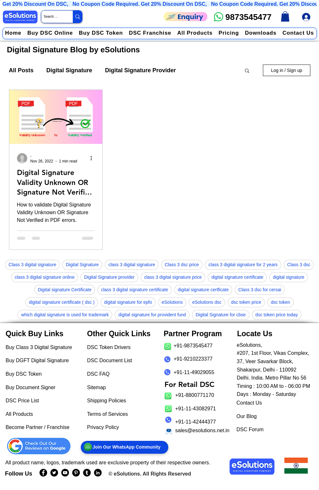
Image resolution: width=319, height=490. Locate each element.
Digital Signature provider (109, 277)
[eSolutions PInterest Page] (76, 473)
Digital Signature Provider (140, 70)
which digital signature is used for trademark (65, 314)
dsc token (280, 302)
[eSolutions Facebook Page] (43, 473)
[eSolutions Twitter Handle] (54, 473)
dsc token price (246, 302)
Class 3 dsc (298, 264)
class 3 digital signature (131, 264)
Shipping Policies (106, 400)
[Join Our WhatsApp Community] (124, 447)
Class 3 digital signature (32, 264)
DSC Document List (109, 360)
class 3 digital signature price (173, 277)
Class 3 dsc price (182, 264)
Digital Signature (69, 70)
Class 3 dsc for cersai (259, 289)
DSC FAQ (98, 374)
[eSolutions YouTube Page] (65, 473)
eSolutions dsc (207, 302)
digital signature (288, 277)
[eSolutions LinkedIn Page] (98, 473)
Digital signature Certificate (64, 289)
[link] (285, 16)
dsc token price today (277, 314)
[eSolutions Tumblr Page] (87, 473)
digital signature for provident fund (152, 314)
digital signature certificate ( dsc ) (62, 302)
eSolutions (172, 302)
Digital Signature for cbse (221, 314)
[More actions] (93, 158)
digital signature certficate (203, 289)
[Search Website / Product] (51, 17)
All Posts (21, 70)
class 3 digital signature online (45, 277)
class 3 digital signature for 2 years (243, 264)
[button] (247, 71)
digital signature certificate (237, 277)
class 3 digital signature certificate (134, 289)
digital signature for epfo (128, 302)
